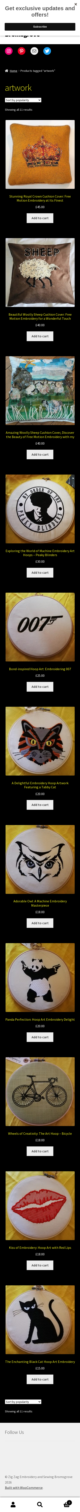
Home (13, 71)
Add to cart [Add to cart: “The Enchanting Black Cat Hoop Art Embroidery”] (40, 1379)
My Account (13, 1505)
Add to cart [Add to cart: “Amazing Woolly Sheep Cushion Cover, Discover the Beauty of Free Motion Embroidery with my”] (40, 454)
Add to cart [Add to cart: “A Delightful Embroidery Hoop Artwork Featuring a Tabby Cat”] (40, 805)
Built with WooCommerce (24, 1487)
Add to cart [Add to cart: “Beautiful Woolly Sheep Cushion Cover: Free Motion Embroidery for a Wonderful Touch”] (40, 336)
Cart (62, 1501)
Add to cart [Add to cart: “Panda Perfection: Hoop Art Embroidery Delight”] (40, 1037)
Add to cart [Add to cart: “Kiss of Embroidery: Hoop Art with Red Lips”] (40, 1265)
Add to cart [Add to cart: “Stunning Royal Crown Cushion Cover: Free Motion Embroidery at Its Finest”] (40, 218)
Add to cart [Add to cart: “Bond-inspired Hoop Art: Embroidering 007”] (40, 686)
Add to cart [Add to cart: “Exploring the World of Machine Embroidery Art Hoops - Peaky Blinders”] (40, 572)
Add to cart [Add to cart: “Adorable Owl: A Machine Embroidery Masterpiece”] (40, 923)
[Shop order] (23, 100)
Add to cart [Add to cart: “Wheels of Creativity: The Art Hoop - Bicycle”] (40, 1151)
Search (40, 1505)
